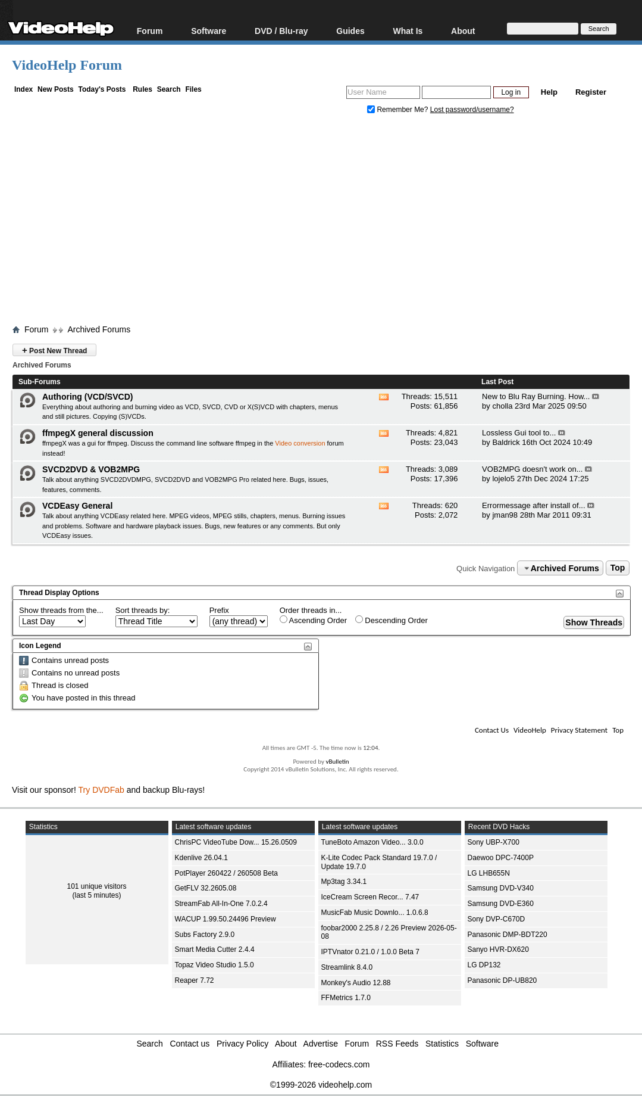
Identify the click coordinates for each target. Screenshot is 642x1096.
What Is (408, 30)
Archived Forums (98, 329)
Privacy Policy (242, 1043)
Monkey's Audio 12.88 (356, 983)
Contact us (189, 1043)
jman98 (505, 514)
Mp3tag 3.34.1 (344, 881)
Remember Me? (398, 109)
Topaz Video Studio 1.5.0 (214, 965)
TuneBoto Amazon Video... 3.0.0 (372, 842)
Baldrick (505, 442)
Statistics (442, 1043)
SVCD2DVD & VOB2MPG (91, 469)
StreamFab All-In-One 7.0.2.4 (221, 903)
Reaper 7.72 (194, 980)
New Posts (55, 89)
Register (590, 92)
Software (208, 30)
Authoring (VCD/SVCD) (87, 396)
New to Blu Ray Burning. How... (536, 396)
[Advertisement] (327, 222)
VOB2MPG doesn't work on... (532, 469)
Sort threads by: (142, 610)
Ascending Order (313, 620)
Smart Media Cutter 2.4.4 (215, 949)
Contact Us (492, 730)
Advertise (320, 1043)
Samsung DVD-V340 (501, 888)
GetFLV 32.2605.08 (206, 888)
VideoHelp (529, 730)
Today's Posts (102, 89)
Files (193, 89)
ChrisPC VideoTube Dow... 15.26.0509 (236, 842)
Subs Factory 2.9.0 (205, 934)
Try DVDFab (101, 790)
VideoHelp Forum (67, 65)
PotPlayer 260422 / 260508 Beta (226, 873)
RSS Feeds (397, 1043)
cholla (502, 405)
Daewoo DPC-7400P (501, 858)
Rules (142, 89)
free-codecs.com (338, 1064)
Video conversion (300, 443)
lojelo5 (503, 478)
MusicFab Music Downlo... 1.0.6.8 (374, 912)
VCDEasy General (77, 505)
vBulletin (337, 761)
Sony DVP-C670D (496, 919)
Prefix (219, 610)
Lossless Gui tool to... (519, 432)
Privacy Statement (579, 730)
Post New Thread (54, 350)
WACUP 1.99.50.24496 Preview (225, 919)
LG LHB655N (489, 873)
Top (617, 568)
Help (549, 92)
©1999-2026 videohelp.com (321, 1084)
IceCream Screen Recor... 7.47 (370, 897)
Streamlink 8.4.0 (347, 967)
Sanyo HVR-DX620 (498, 949)
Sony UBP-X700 (493, 842)
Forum (150, 30)
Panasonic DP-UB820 (502, 980)
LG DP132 (484, 965)
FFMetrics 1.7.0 (346, 998)
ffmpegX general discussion (98, 433)
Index (23, 89)
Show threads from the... (61, 610)
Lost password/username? (472, 109)
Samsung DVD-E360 (501, 903)
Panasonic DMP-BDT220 (507, 934)
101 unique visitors (96, 886)
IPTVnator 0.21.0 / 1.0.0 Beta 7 (370, 952)
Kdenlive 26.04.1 (201, 858)
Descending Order (391, 620)
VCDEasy (56, 535)
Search (169, 89)
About (463, 30)
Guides (350, 30)
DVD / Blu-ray (281, 30)
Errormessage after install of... (533, 505)
